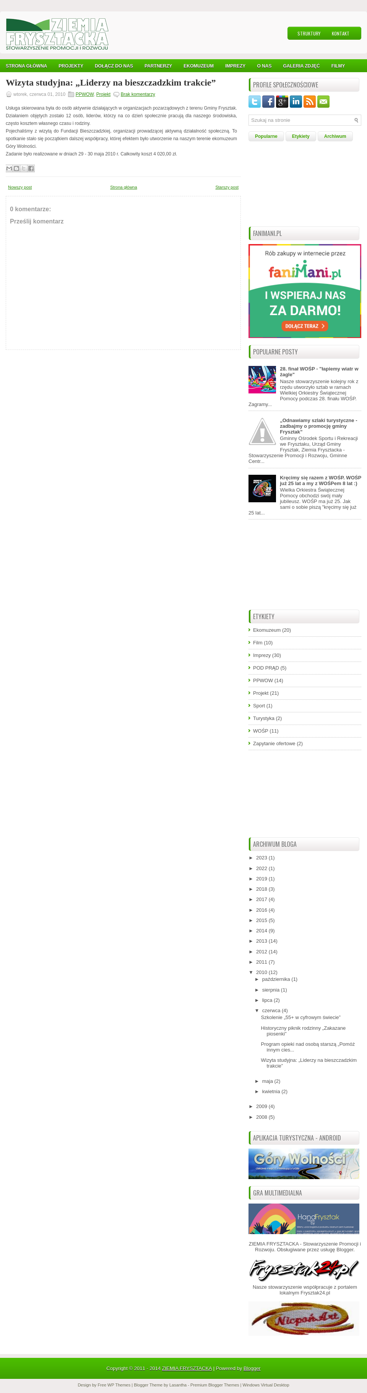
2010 (262, 972)
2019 (262, 879)
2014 (262, 931)
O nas (264, 66)
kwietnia (272, 1091)
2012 (262, 952)
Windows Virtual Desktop (266, 1385)
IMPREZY (235, 66)
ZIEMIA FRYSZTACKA (187, 1368)
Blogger (344, 1249)
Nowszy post (20, 187)
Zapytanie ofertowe (274, 743)
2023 (262, 858)
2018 (262, 889)
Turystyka (263, 718)
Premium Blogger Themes (214, 1385)
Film (258, 643)
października (277, 979)
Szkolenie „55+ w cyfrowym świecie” (300, 1017)
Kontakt (340, 33)
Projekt (103, 94)
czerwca (272, 1010)
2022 (262, 868)
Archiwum (335, 136)
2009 (262, 1106)
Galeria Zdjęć (301, 66)
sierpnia (271, 990)
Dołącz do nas (114, 66)
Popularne (266, 136)
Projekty (70, 66)
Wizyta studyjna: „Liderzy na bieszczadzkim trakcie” (111, 82)
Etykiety (301, 136)
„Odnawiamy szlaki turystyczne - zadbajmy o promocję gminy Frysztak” (318, 426)
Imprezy (262, 655)
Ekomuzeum (199, 66)
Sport (259, 706)
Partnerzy (158, 66)
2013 (262, 941)
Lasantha (178, 1385)
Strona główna (123, 187)
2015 (262, 920)
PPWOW (85, 94)
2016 (262, 910)
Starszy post (227, 187)
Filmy (338, 66)
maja (268, 1081)
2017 (262, 899)
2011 (262, 962)
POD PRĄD (266, 668)
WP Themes (118, 1385)
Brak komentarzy (138, 94)
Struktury (308, 33)
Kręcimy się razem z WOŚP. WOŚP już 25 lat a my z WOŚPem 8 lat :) (320, 480)
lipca (268, 1000)
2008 (262, 1117)
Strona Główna (26, 66)
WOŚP (260, 731)
